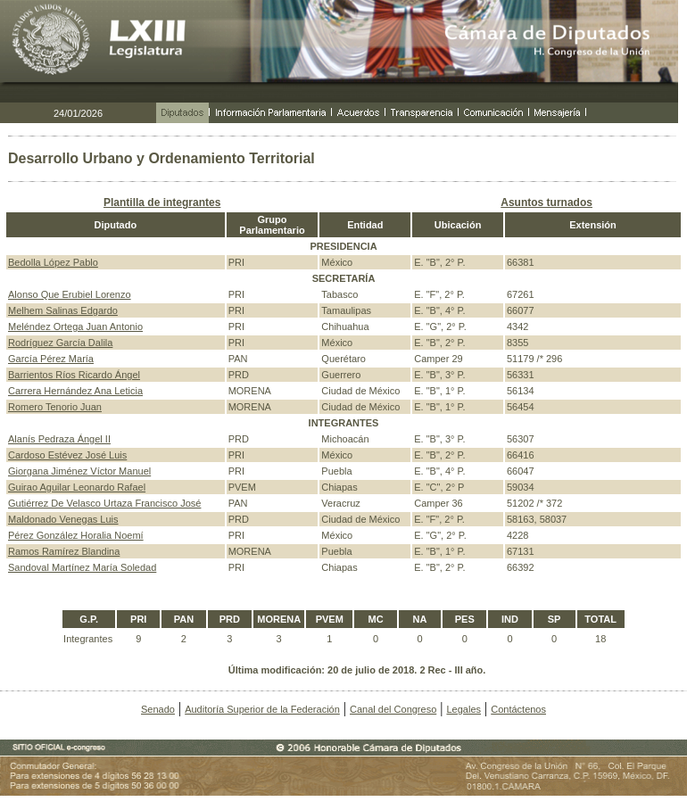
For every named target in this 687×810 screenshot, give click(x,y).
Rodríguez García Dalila (60, 342)
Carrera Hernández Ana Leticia (75, 390)
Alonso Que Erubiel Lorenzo (69, 294)
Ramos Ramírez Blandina (64, 551)
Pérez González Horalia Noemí (76, 535)
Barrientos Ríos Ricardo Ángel (74, 374)
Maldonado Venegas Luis (63, 519)
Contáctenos (518, 709)
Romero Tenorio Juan (55, 406)
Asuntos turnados (546, 202)
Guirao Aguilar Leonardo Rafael (76, 487)
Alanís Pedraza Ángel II (59, 439)
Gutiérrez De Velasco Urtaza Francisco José (104, 503)
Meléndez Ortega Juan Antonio (75, 326)
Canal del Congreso (393, 709)
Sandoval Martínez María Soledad (82, 567)
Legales (463, 709)
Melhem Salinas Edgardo (63, 310)
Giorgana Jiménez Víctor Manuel (79, 471)
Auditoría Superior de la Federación (262, 709)
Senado (158, 709)
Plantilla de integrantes (161, 202)
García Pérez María (51, 358)
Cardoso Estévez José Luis (67, 455)
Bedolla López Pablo (53, 262)
